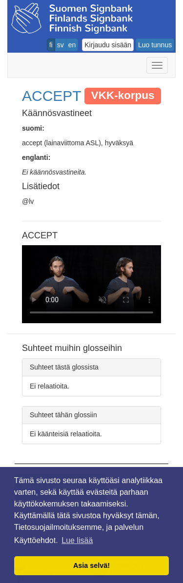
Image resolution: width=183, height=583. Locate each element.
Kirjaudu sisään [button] (107, 45)
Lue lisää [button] (77, 540)
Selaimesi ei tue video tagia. (91, 284)
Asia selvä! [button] (91, 565)
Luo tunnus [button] (155, 45)
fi (51, 45)
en (72, 45)
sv (60, 45)
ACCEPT (51, 96)
